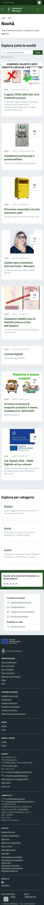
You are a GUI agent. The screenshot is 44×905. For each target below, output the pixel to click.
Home (3, 18)
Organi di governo (7, 673)
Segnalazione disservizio (10, 865)
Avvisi (6, 90)
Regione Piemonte (8, 3)
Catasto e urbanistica (9, 703)
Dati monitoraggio (8, 894)
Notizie (6, 151)
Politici (3, 680)
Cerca (38, 52)
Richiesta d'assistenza (9, 870)
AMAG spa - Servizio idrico (11, 842)
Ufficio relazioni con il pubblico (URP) (14, 779)
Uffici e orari (5, 782)
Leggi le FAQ (6, 862)
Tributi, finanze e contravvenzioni (13, 713)
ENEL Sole (5, 839)
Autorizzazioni (6, 699)
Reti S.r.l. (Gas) (6, 846)
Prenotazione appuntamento (12, 868)
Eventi (3, 745)
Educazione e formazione (10, 706)
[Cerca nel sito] (37, 9)
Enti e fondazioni (7, 669)
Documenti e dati (7, 665)
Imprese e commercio (9, 710)
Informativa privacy (8, 849)
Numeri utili (5, 786)
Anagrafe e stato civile (9, 696)
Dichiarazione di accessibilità (11, 857)
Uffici (3, 683)
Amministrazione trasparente (12, 860)
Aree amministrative (8, 662)
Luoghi (3, 742)
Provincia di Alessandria (10, 835)
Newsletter (5, 885)
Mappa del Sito (30, 896)
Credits (12, 896)
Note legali (5, 853)
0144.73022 (13, 765)
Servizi (26, 894)
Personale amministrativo (10, 676)
